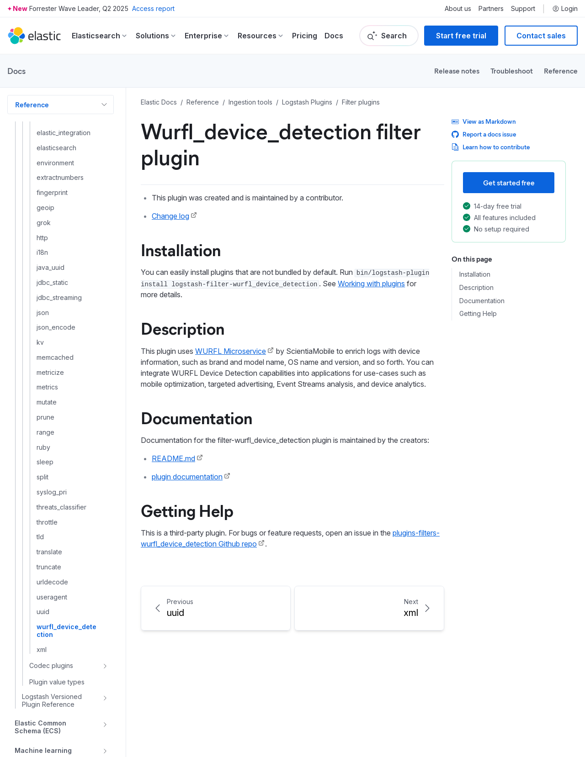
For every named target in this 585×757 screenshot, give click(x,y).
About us (458, 8)
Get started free (509, 182)
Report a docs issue (484, 134)
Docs (333, 35)
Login (565, 8)
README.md (173, 458)
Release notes (456, 70)
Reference (561, 70)
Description (182, 328)
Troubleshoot (511, 70)
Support (523, 8)
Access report (153, 8)
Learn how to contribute (491, 146)
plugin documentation (187, 476)
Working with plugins (371, 283)
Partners (491, 8)
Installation (181, 249)
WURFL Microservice (230, 351)
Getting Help (187, 510)
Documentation (196, 417)
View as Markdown (484, 121)
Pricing (304, 35)
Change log (170, 216)
